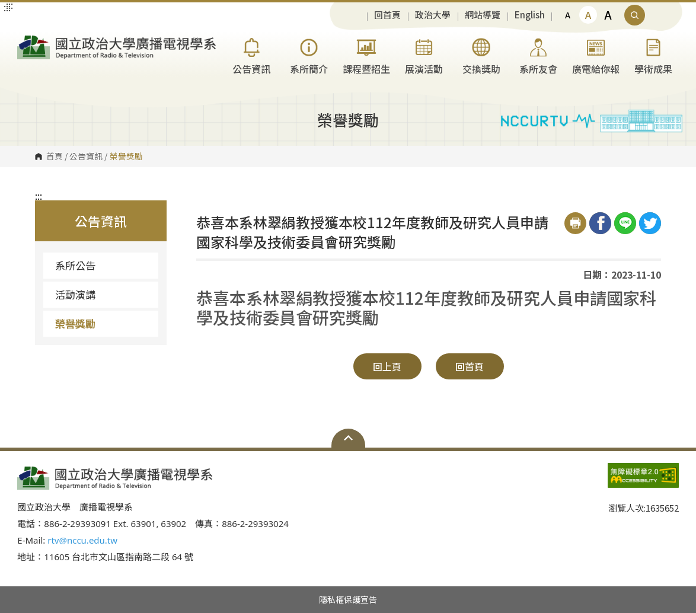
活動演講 (75, 294)
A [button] (567, 15)
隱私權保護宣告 (348, 599)
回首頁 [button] (469, 366)
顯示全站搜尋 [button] (634, 15)
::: (38, 195)
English (530, 15)
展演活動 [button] (424, 55)
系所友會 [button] (538, 55)
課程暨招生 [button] (366, 55)
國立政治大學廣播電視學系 (29, 40)
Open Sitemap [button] (348, 438)
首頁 (54, 156)
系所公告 (75, 265)
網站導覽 (482, 15)
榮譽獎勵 (75, 323)
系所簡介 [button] (309, 55)
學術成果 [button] (653, 55)
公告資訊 (86, 156)
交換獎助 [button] (481, 55)
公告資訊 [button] (251, 55)
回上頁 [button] (387, 366)
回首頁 (387, 15)
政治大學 (433, 15)
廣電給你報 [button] (596, 55)
